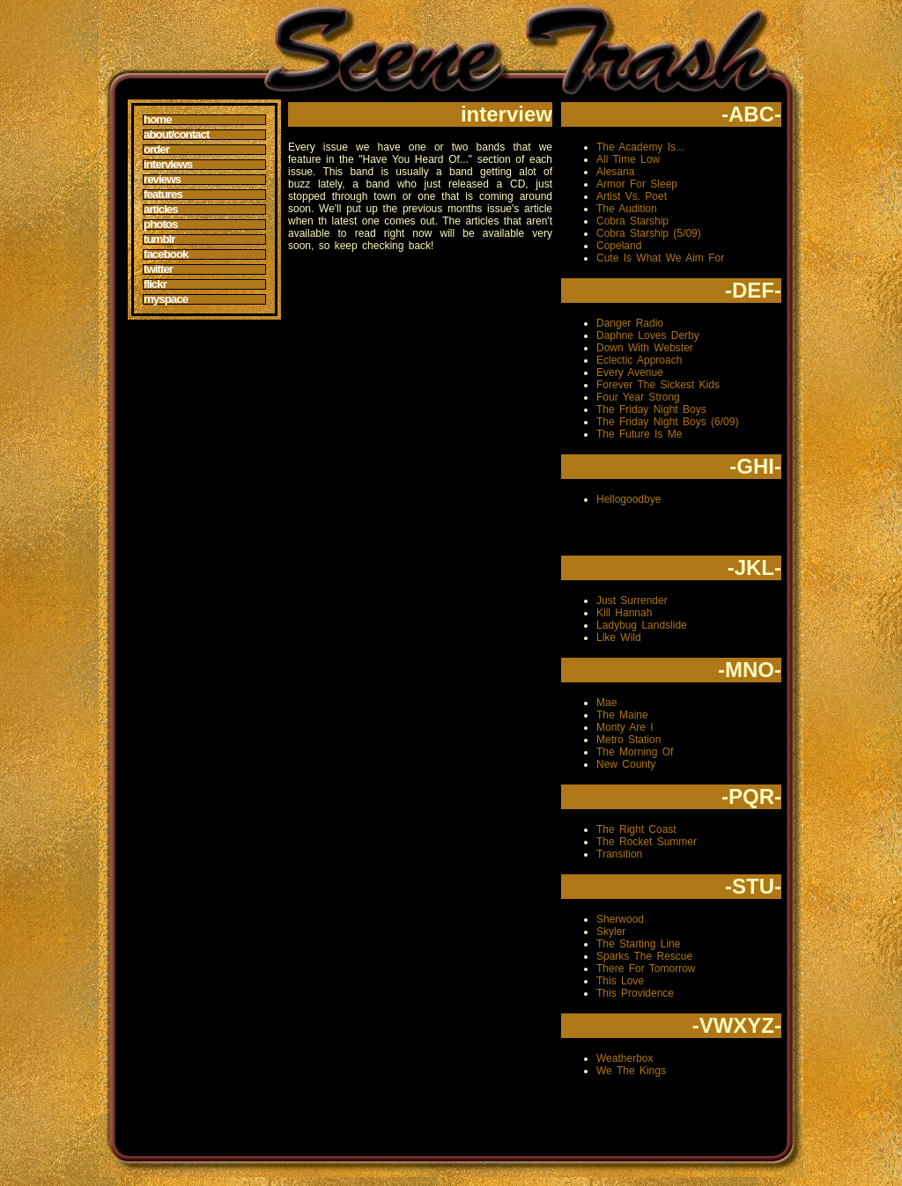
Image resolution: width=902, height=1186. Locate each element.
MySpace (166, 299)
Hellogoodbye (628, 499)
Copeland (618, 245)
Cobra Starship (632, 221)
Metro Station (628, 739)
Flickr (155, 284)
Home (158, 119)
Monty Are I (625, 727)
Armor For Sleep (636, 184)
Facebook (166, 254)
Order (156, 149)
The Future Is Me (639, 434)
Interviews (168, 164)
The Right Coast (636, 829)
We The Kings (631, 1070)
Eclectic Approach (639, 360)
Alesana (615, 172)
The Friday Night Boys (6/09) (667, 422)
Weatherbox (624, 1058)
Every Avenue (629, 372)
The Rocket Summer (646, 842)
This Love (620, 981)
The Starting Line (638, 944)
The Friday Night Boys (651, 409)
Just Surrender (632, 600)
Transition (619, 854)
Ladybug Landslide (641, 625)
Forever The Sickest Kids (658, 385)
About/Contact (176, 134)
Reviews (162, 179)
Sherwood (620, 919)
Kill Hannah (624, 613)
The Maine (622, 715)
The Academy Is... (640, 147)
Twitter (158, 269)
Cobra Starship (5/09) (648, 233)
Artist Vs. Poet (631, 196)
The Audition (626, 209)
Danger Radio (629, 323)
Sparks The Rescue (644, 956)
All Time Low (628, 159)
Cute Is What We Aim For (660, 258)
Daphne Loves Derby (647, 335)
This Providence (635, 993)
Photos (160, 224)
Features (163, 194)
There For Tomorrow (645, 968)
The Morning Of (634, 752)
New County (625, 764)
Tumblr (159, 239)
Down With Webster (644, 348)
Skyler (610, 931)
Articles (161, 209)
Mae (606, 702)
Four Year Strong (638, 397)
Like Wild (618, 637)
